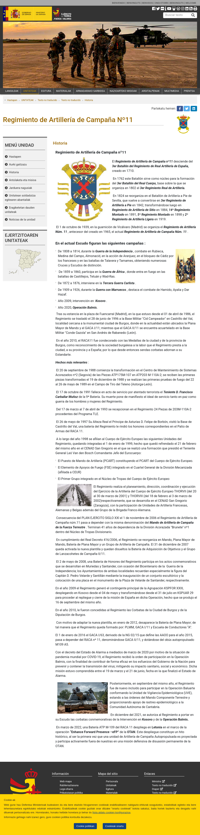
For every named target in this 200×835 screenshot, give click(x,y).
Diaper (155, 789)
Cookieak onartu (114, 826)
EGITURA (46, 90)
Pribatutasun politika (71, 792)
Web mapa (66, 781)
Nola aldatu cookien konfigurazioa (111, 812)
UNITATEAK (29, 90)
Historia (89, 100)
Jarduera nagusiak (20, 188)
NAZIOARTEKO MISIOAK (123, 90)
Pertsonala (112, 781)
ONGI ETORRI (161, 3)
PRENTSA (189, 90)
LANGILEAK (11, 90)
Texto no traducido (47, 100)
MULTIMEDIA (171, 90)
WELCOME (190, 3)
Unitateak (111, 785)
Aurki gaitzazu (17, 164)
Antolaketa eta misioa (22, 180)
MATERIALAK (63, 90)
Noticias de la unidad (21, 219)
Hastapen (12, 100)
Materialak (112, 792)
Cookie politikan (85, 826)
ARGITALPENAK (151, 90)
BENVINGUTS (133, 3)
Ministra (156, 781)
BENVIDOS (147, 3)
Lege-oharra (66, 789)
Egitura (110, 789)
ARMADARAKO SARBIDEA (90, 90)
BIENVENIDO (118, 3)
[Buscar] (193, 15)
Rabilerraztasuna (69, 785)
